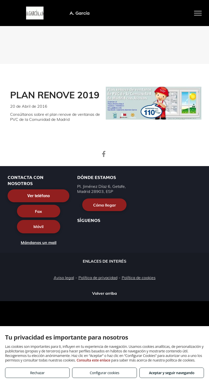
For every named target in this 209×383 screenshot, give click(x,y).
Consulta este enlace (93, 360)
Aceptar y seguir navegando (171, 372)
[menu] (197, 13)
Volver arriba (104, 293)
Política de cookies (139, 277)
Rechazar (37, 372)
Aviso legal (64, 277)
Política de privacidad (97, 277)
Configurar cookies (104, 372)
